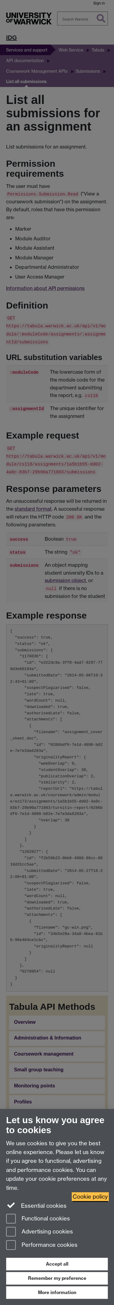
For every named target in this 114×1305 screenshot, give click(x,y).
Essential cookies (36, 1205)
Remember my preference (57, 1278)
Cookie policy (90, 1196)
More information (57, 1292)
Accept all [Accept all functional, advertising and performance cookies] (57, 1264)
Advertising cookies (39, 1232)
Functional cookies (38, 1219)
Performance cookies (42, 1245)
